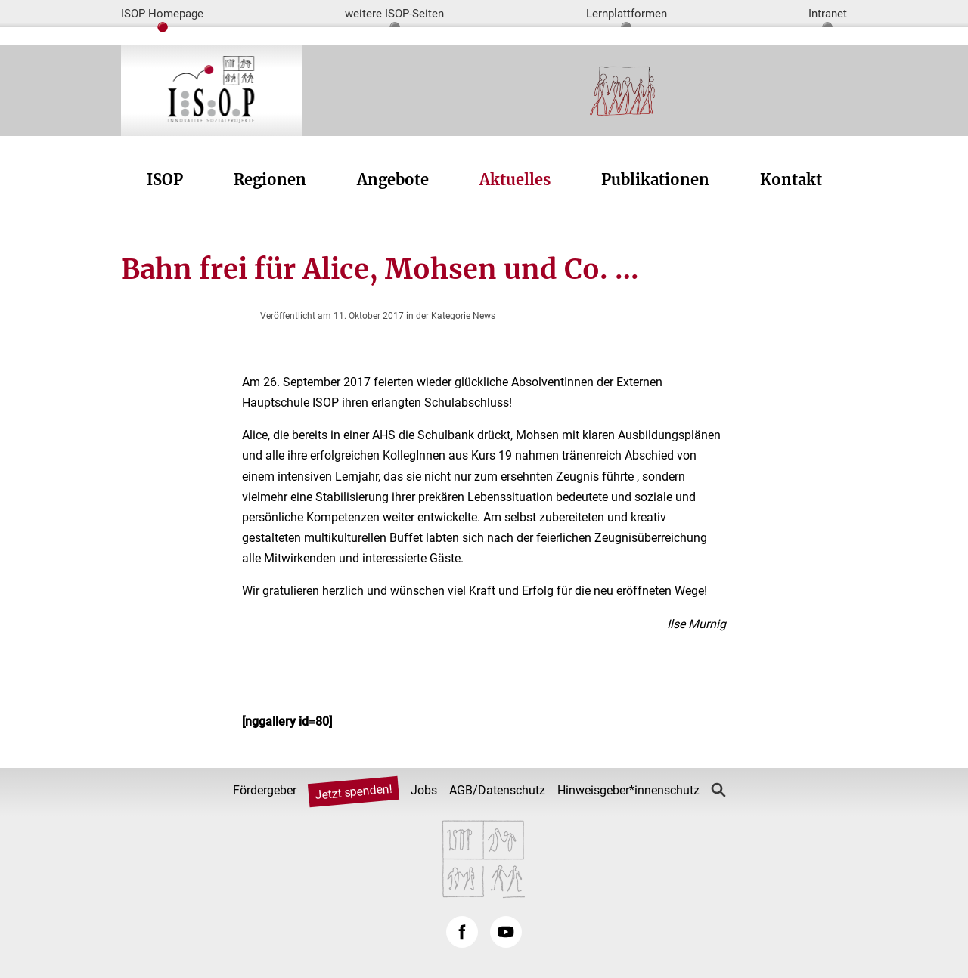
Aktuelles (515, 179)
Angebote (393, 179)
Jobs (424, 790)
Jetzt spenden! (353, 792)
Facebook (462, 932)
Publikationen (655, 179)
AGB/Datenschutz (497, 790)
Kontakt (791, 179)
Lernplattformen (626, 13)
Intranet (827, 13)
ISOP (165, 179)
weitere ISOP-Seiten (394, 13)
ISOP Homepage (162, 13)
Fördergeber (264, 790)
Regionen (270, 179)
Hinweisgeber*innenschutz (628, 790)
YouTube (506, 932)
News (484, 316)
